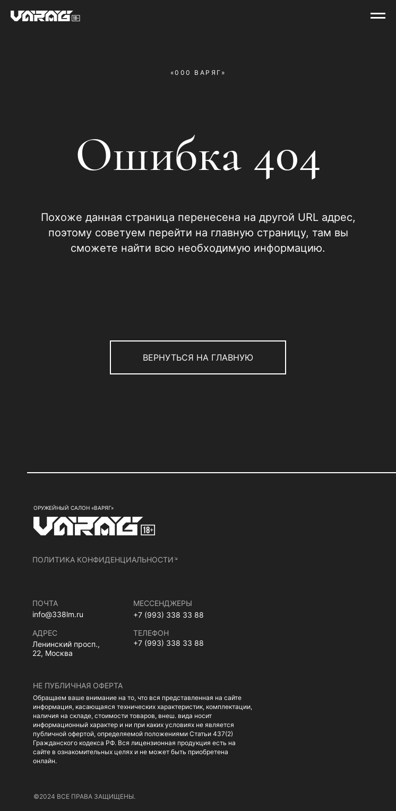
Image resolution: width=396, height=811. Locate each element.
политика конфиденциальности (103, 559)
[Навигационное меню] (378, 16)
